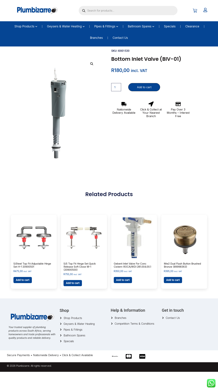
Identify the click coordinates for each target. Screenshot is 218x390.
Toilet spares (44, 55)
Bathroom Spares (25, 55)
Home (10, 55)
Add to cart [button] (22, 298)
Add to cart (144, 105)
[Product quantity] (116, 105)
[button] (92, 82)
